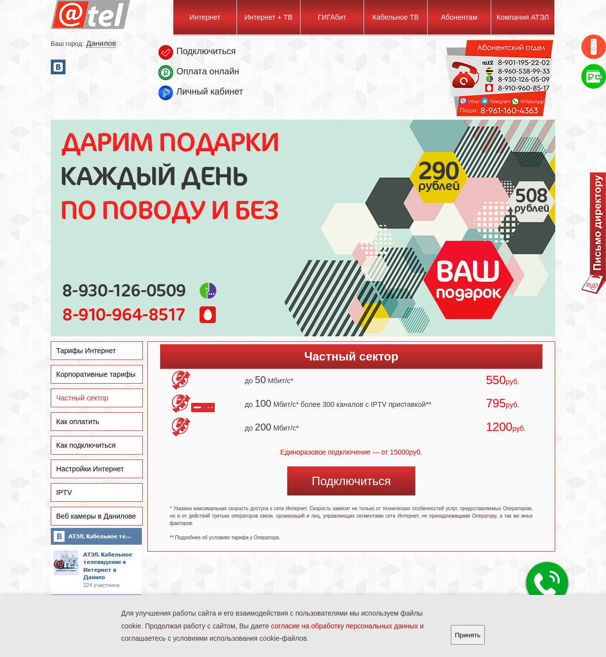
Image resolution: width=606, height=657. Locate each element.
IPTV (64, 492)
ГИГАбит (332, 17)
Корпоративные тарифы (95, 374)
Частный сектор (82, 398)
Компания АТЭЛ (523, 17)
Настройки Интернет (90, 469)
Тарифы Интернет (86, 351)
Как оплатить (77, 422)
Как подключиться (86, 445)
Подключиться (351, 481)
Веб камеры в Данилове (96, 516)
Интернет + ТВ (268, 17)
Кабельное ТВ (395, 17)
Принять (467, 635)
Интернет (205, 17)
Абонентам (459, 17)
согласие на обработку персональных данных (344, 626)
